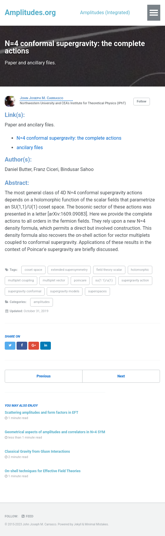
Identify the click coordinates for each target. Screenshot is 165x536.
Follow (141, 101)
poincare (80, 280)
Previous (44, 376)
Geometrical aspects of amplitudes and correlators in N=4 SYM (55, 432)
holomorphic (140, 270)
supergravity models (64, 291)
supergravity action (135, 280)
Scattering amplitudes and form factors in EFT (41, 412)
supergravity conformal (24, 291)
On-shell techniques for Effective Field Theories (42, 471)
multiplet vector (54, 280)
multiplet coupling (21, 280)
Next (121, 376)
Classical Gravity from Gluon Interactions (37, 451)
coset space (33, 270)
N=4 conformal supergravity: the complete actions (69, 138)
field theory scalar (109, 270)
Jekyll (77, 524)
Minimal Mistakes (96, 524)
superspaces (97, 291)
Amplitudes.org (30, 12)
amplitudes (41, 302)
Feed (27, 516)
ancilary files (30, 147)
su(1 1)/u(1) (104, 280)
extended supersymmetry (69, 270)
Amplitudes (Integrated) (105, 12)
